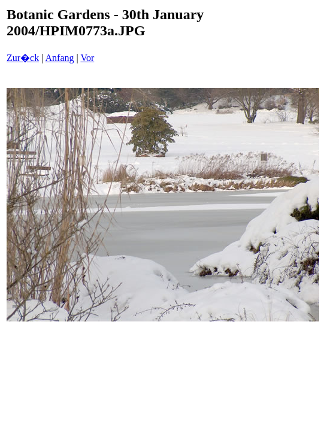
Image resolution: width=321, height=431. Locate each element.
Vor (87, 58)
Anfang (60, 58)
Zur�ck (23, 58)
